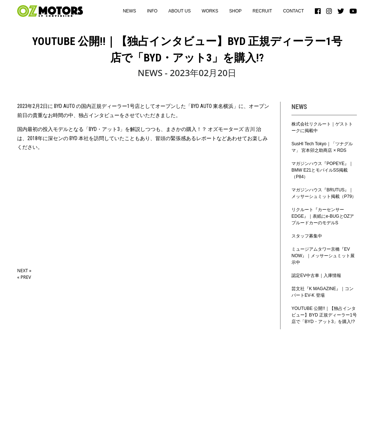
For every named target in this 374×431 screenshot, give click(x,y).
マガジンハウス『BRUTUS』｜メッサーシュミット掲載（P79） (323, 193)
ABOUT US (179, 11)
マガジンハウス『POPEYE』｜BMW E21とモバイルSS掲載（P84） (322, 170)
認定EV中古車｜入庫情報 (316, 275)
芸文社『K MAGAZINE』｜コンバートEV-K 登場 (322, 292)
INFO (152, 11)
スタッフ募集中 (306, 236)
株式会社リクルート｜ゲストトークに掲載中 (322, 127)
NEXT (24, 270)
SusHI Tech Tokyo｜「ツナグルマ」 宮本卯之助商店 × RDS (322, 147)
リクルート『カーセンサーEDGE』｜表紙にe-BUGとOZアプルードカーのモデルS (322, 216)
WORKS (210, 11)
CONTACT (293, 11)
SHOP (235, 11)
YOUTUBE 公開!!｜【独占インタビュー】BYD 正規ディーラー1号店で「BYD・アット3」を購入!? (324, 315)
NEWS (129, 11)
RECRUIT (262, 11)
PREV (24, 277)
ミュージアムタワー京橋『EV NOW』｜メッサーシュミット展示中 (323, 256)
